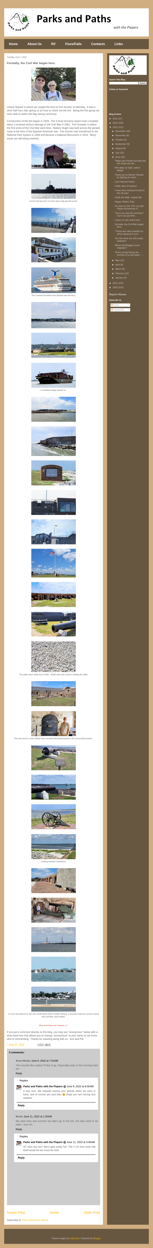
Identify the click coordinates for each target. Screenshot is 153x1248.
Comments (117, 310)
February (120, 273)
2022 (115, 127)
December (120, 131)
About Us (34, 44)
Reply (19, 1073)
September (121, 144)
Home (13, 44)
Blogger (97, 1238)
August (119, 148)
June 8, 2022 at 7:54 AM (44, 1060)
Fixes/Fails (73, 44)
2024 (115, 118)
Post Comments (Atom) (35, 1220)
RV (53, 44)
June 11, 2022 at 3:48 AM (81, 1142)
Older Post (92, 1212)
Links (118, 44)
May (117, 260)
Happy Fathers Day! (125, 202)
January (119, 278)
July (117, 153)
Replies (24, 1080)
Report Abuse (117, 294)
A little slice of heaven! (126, 186)
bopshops (75, 1238)
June (118, 157)
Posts (115, 305)
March (118, 269)
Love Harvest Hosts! (125, 182)
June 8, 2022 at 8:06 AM (80, 1086)
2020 (115, 287)
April (117, 264)
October (119, 140)
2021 (115, 283)
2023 (115, 123)
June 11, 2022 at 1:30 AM (38, 1116)
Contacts (98, 44)
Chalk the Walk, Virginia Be (128, 197)
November (120, 135)
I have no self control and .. (128, 220)
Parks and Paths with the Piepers (43, 1086)
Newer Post (16, 1212)
